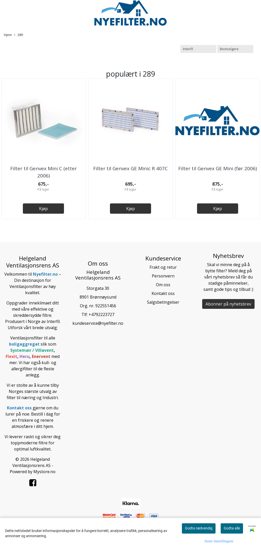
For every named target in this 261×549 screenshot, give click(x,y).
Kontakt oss (163, 293)
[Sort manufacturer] (198, 49)
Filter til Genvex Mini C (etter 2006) (43, 172)
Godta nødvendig (198, 528)
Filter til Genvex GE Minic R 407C (130, 168)
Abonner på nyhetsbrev (228, 304)
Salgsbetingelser (163, 302)
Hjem (8, 34)
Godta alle (232, 528)
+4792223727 (101, 314)
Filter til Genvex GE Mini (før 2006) (217, 168)
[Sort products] (235, 49)
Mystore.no (44, 471)
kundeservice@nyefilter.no (97, 323)
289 (18, 34)
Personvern (163, 276)
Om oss (163, 284)
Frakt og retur (163, 267)
